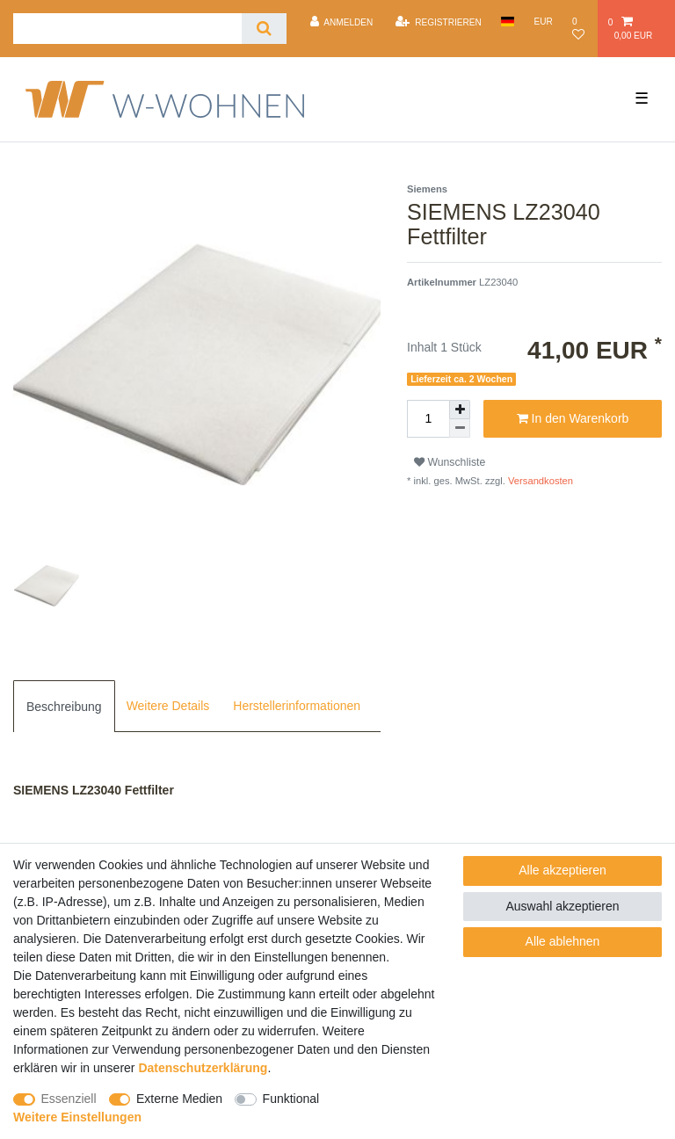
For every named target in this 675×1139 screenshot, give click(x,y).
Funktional (291, 1099)
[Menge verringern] (459, 428)
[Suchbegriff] (127, 28)
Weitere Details (168, 706)
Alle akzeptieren (562, 870)
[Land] (507, 21)
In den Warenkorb (573, 419)
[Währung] (543, 21)
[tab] (64, 705)
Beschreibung (64, 707)
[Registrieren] (438, 22)
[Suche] (264, 28)
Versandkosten (539, 480)
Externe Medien (179, 1099)
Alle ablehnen (563, 941)
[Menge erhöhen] (459, 409)
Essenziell (69, 1099)
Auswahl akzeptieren (562, 906)
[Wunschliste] (580, 28)
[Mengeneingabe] (428, 419)
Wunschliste (449, 462)
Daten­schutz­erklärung (202, 1068)
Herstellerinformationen (296, 706)
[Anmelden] (341, 22)
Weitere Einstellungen (77, 1117)
